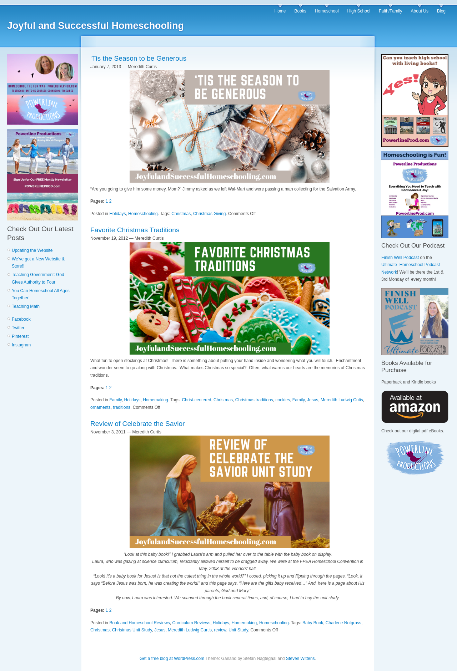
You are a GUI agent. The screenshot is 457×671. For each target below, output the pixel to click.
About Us (419, 11)
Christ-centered (196, 399)
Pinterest (20, 336)
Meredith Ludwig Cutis (342, 399)
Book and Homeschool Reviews (139, 622)
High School (359, 11)
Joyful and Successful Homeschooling (95, 25)
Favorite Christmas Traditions (135, 230)
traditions (121, 407)
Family (115, 399)
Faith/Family (390, 11)
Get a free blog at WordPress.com (172, 658)
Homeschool (327, 11)
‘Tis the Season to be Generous (138, 58)
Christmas (181, 213)
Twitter (18, 327)
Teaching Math (26, 306)
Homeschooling (143, 213)
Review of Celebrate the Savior (137, 423)
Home (280, 11)
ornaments (100, 407)
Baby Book (312, 622)
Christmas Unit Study (132, 629)
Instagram (21, 344)
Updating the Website (32, 250)
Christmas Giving (209, 213)
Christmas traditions (254, 399)
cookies (282, 399)
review (220, 629)
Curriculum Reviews (191, 622)
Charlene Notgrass (343, 622)
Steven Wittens (300, 658)
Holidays (117, 213)
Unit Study (238, 629)
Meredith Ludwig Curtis (190, 629)
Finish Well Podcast (400, 257)
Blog (441, 11)
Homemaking (155, 399)
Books (300, 11)
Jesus (312, 399)
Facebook (21, 319)
